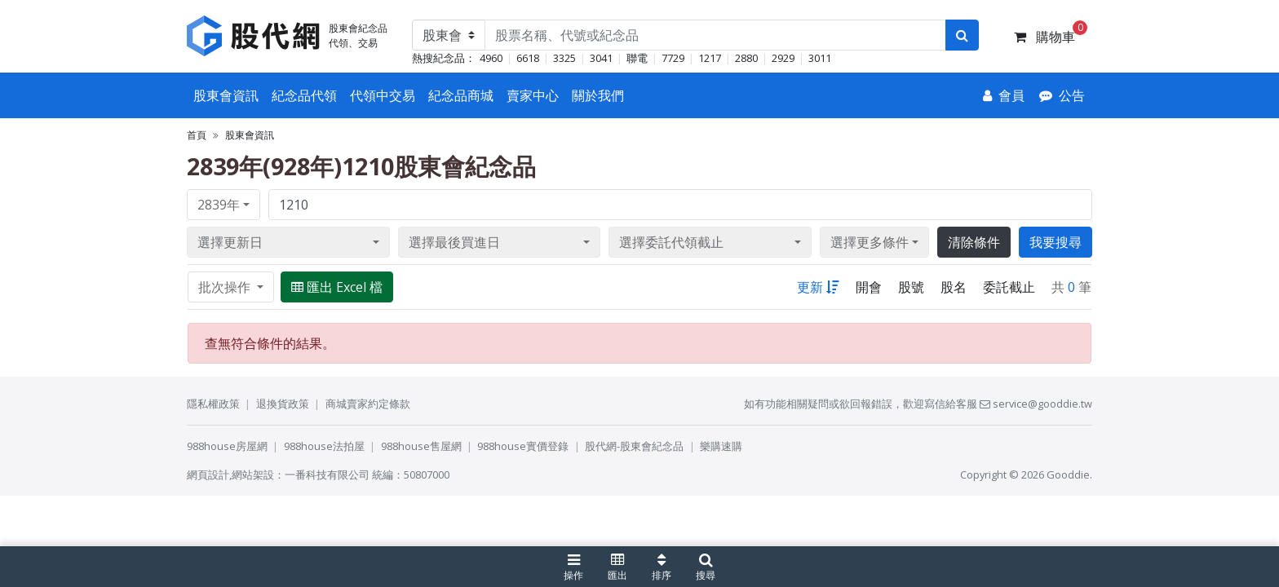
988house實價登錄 (523, 446)
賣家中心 (533, 95)
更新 (818, 287)
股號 (911, 287)
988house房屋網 (227, 446)
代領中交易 (382, 95)
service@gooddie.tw (1036, 403)
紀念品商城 (460, 95)
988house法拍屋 (324, 446)
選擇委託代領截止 (671, 242)
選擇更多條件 (869, 242)
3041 (601, 58)
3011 (819, 58)
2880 (746, 58)
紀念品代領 (304, 95)
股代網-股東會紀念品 (634, 446)
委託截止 (1009, 287)
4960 (491, 58)
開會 (869, 287)
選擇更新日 (230, 242)
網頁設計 (208, 474)
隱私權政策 (213, 403)
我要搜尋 (1055, 242)
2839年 (218, 205)
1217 (709, 58)
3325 (564, 58)
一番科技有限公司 (327, 474)
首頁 (196, 135)
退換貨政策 (282, 403)
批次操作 (226, 287)
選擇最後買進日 (454, 242)
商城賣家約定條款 (367, 403)
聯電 (637, 58)
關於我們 (598, 95)
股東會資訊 (226, 95)
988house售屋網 (421, 446)
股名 (953, 287)
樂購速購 (721, 446)
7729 (673, 58)
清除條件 (974, 242)
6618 (527, 58)
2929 (783, 58)
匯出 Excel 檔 (337, 287)
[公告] (1062, 95)
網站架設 (253, 474)
